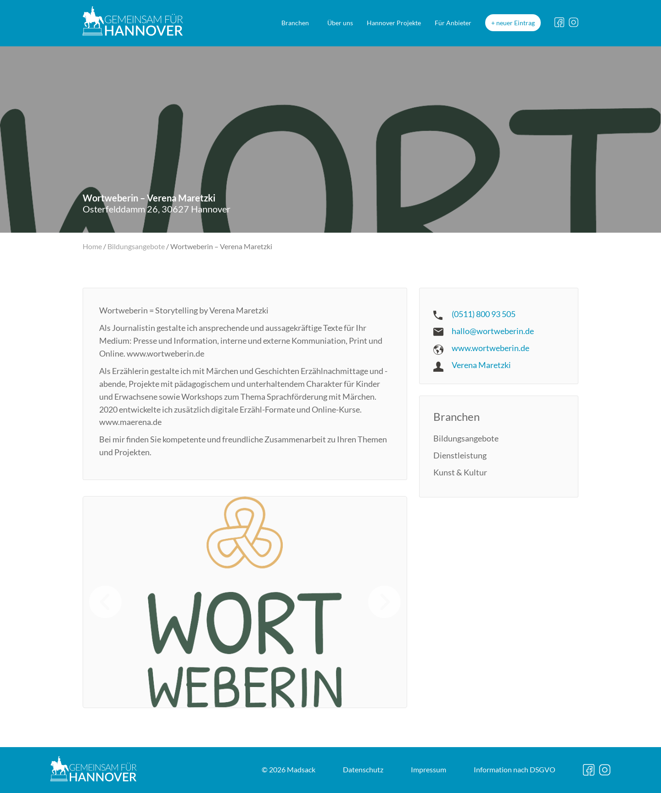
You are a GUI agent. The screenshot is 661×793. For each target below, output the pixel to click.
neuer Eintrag (515, 23)
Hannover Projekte (394, 23)
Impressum (428, 769)
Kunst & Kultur (460, 472)
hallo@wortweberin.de (493, 331)
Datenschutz (363, 769)
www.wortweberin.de (490, 348)
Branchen (295, 23)
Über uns (340, 23)
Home (92, 246)
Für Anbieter (453, 23)
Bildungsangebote (136, 246)
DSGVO (514, 769)
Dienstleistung (460, 455)
